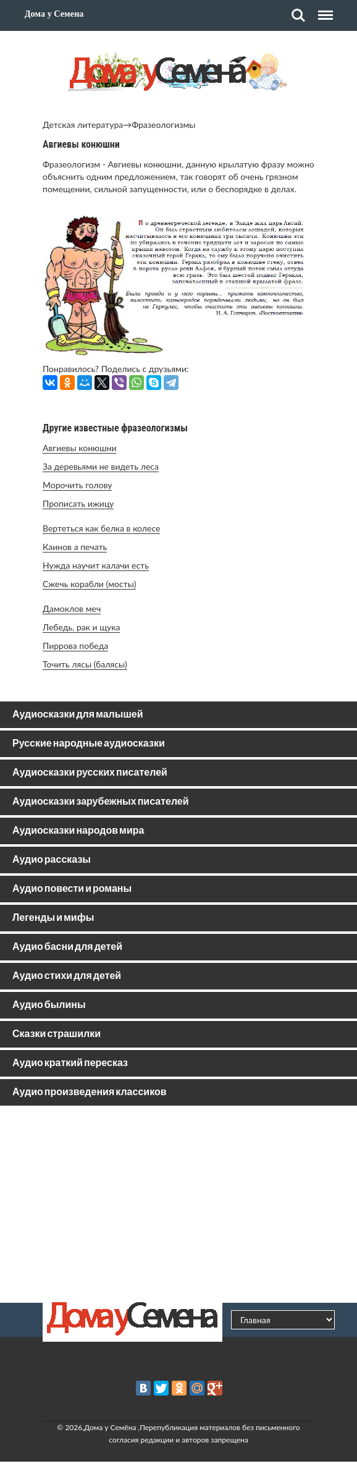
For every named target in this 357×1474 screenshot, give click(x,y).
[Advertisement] (178, 1204)
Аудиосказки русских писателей (89, 773)
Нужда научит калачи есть (96, 565)
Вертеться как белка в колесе (101, 528)
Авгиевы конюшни (79, 448)
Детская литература (83, 124)
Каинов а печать (75, 546)
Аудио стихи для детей (66, 976)
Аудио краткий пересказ (70, 1063)
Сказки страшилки (56, 1034)
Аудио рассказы (51, 860)
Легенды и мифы (53, 918)
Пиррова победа (75, 645)
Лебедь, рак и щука (81, 627)
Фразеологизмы (163, 124)
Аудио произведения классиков (89, 1092)
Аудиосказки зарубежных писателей (100, 802)
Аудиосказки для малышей (77, 715)
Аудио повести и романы (72, 889)
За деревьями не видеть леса (101, 466)
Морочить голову (77, 485)
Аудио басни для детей (67, 947)
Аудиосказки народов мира (78, 831)
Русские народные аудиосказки (88, 744)
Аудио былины (49, 1005)
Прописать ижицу (78, 503)
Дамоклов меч (72, 608)
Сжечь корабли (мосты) (89, 583)
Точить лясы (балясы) (85, 664)
